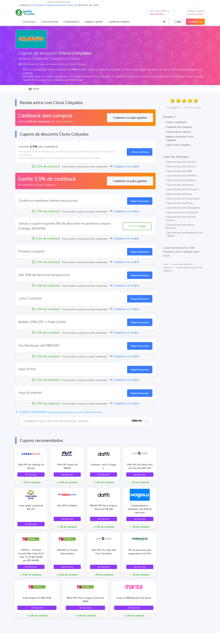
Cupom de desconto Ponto (179, 203)
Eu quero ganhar (195, 14)
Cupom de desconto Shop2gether (183, 207)
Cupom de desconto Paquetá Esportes (180, 218)
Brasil (34, 88)
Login (178, 21)
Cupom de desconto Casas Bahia (183, 198)
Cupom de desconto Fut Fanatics (182, 189)
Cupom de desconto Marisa (180, 184)
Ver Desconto (31, 474)
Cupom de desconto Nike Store (181, 175)
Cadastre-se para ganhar (130, 117)
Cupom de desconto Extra (179, 194)
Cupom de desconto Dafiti (179, 171)
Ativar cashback (139, 151)
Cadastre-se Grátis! (124, 166)
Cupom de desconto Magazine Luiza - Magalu (184, 234)
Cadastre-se (195, 21)
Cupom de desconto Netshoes (181, 180)
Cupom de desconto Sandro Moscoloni (180, 226)
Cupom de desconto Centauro (181, 166)
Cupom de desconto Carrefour (181, 161)
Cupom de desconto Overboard (182, 212)
